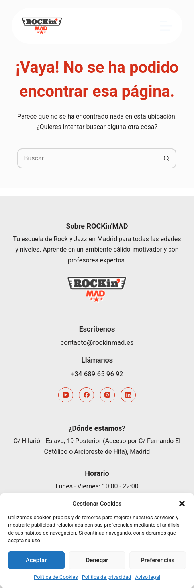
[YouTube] (65, 394)
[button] (182, 504)
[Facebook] (86, 394)
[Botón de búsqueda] (166, 158)
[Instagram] (107, 394)
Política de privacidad (106, 577)
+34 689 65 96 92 (97, 374)
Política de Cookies (56, 577)
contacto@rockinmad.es (96, 342)
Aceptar (36, 560)
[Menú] (166, 26)
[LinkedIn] (128, 394)
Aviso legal (147, 577)
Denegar (97, 560)
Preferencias (157, 560)
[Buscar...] (87, 158)
